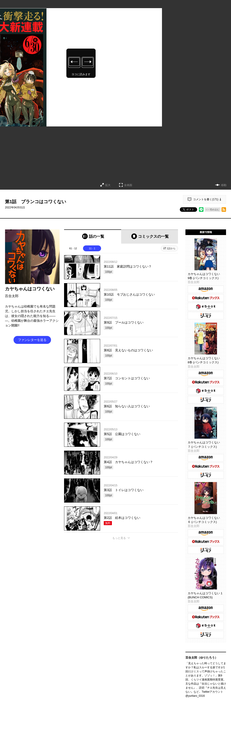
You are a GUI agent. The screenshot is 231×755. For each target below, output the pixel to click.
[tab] (92, 236)
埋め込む (214, 209)
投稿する (121, 664)
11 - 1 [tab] (92, 248)
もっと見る (119, 538)
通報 (170, 693)
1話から (171, 248)
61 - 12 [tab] (73, 248)
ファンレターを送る (32, 340)
